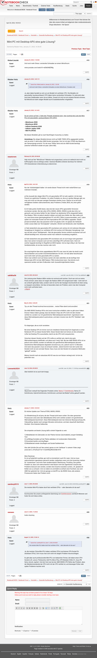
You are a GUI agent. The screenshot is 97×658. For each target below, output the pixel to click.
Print (88, 54)
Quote (86, 72)
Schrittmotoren (66, 494)
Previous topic (77, 49)
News (18, 6)
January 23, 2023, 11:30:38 (31, 60)
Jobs (81, 6)
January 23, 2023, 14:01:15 (31, 79)
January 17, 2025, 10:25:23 (31, 408)
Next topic (86, 49)
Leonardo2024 (14, 368)
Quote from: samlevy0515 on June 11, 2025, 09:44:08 (44, 542)
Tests (11, 6)
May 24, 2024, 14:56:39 (30, 303)
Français (31, 654)
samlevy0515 (13, 484)
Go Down (9, 54)
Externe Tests (45, 6)
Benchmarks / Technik (30, 6)
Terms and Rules (80, 646)
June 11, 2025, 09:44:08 (31, 484)
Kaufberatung (57, 6)
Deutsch (13, 654)
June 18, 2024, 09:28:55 (31, 368)
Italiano (37, 654)
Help (74, 646)
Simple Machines (45, 646)
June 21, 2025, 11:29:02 (31, 512)
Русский (63, 654)
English (19, 654)
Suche (74, 6)
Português (56, 654)
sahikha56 (12, 275)
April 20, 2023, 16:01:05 (31, 184)
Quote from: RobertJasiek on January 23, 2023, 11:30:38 (45, 84)
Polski (50, 654)
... (94, 6)
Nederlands (43, 654)
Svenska (74, 654)
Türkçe (69, 654)
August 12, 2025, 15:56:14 (31, 537)
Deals (67, 6)
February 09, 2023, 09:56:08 (32, 156)
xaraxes (11, 512)
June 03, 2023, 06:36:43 (31, 275)
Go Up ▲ (88, 646)
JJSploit (27, 289)
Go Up (8, 575)
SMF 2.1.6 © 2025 (35, 646)
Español (24, 654)
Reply (83, 54)
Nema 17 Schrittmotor (66, 391)
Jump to (59, 584)
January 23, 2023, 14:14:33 (31, 110)
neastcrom (12, 157)
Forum (88, 6)
